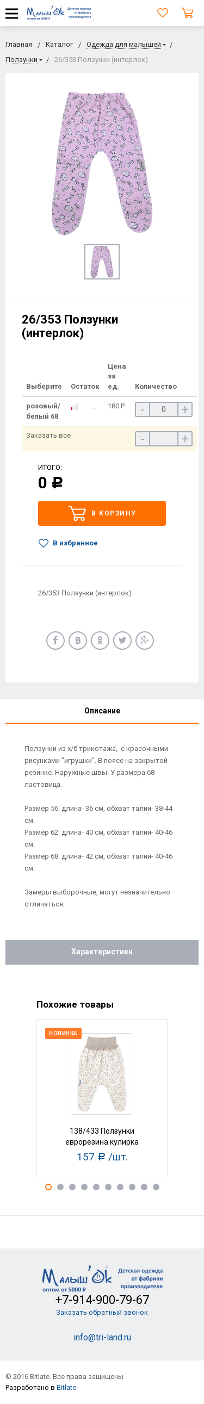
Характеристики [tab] (102, 951)
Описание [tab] (102, 710)
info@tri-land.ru (102, 1337)
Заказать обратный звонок (102, 1312)
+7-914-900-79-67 (102, 1300)
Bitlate (66, 1387)
